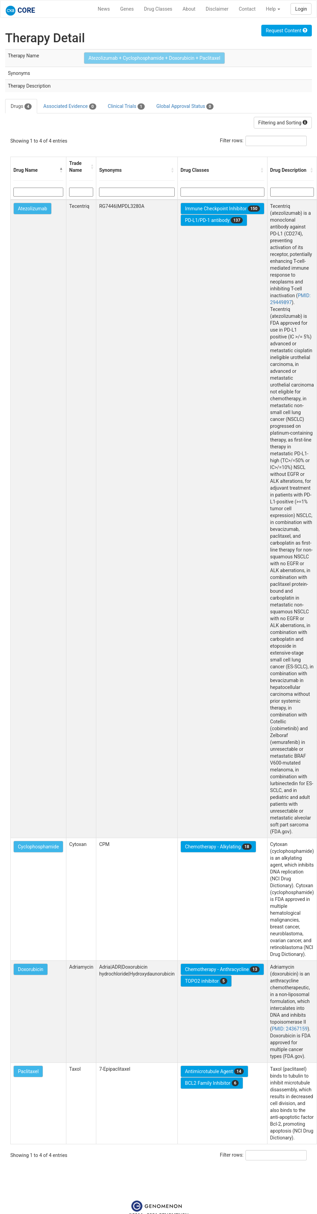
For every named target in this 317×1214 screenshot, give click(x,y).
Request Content (286, 30)
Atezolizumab (32, 208)
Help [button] (273, 9)
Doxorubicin (30, 969)
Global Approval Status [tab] (185, 106)
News (104, 9)
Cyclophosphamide (38, 846)
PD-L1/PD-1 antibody (214, 220)
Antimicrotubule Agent (214, 1071)
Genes (127, 9)
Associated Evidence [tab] (69, 106)
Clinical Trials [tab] (126, 106)
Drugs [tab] (21, 106)
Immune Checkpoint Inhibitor (222, 208)
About (189, 9)
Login (301, 9)
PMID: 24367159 (289, 1029)
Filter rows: (232, 140)
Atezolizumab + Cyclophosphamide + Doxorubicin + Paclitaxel (154, 58)
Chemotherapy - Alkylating (218, 847)
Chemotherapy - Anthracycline (222, 969)
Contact (247, 9)
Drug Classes (158, 9)
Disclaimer (217, 9)
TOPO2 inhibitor (206, 981)
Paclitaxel (28, 1071)
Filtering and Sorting (282, 122)
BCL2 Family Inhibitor (212, 1083)
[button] (61, 170)
